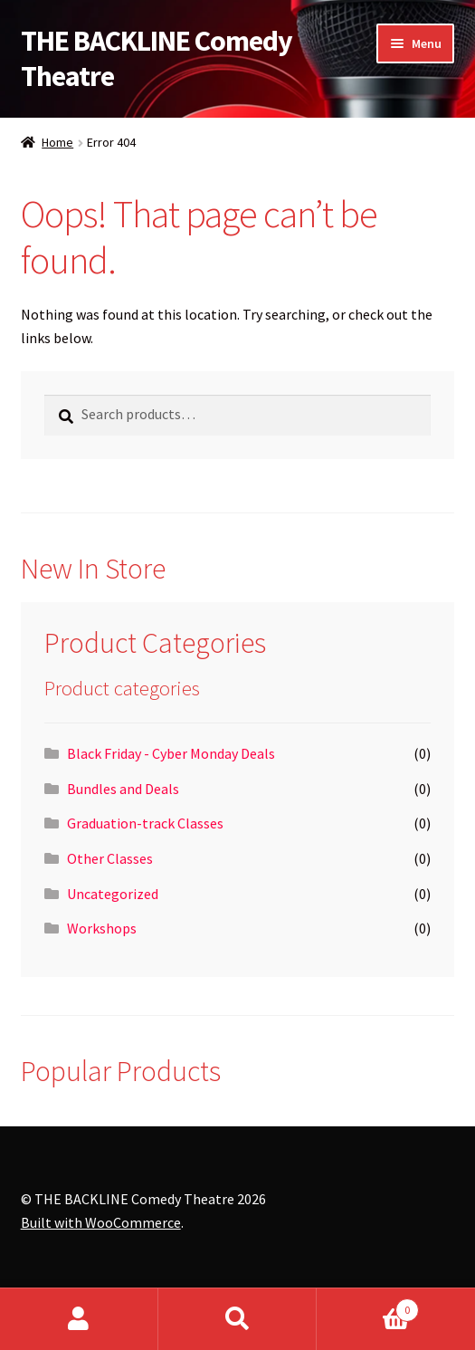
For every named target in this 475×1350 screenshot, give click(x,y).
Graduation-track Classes (145, 823)
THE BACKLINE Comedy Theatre (156, 58)
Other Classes (110, 858)
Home (57, 142)
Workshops (102, 928)
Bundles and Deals (123, 789)
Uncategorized (112, 894)
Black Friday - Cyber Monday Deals (171, 753)
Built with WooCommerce (101, 1222)
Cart (368, 1306)
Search (237, 1319)
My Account (79, 1319)
